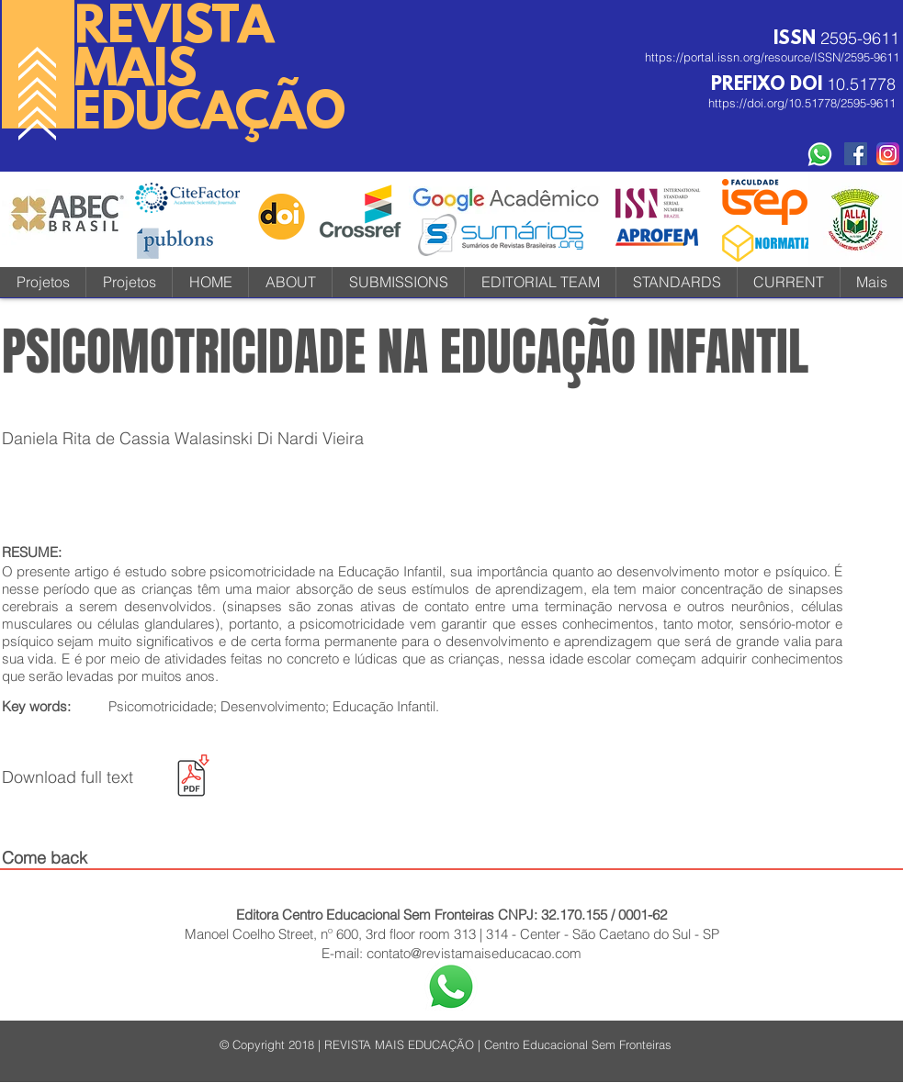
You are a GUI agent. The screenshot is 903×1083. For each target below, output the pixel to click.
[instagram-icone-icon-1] (887, 153)
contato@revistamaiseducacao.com (474, 953)
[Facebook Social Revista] (855, 153)
